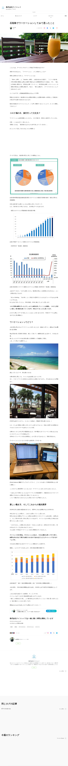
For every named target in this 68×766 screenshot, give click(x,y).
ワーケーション (30, 626)
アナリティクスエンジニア (15, 621)
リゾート (37, 626)
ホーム (2, 15)
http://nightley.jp (9, 9)
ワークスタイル (22, 626)
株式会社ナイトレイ (13, 7)
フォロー (34, 12)
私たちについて (18, 15)
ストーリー (51, 15)
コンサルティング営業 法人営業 (16, 623)
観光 (16, 626)
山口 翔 (14, 27)
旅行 (12, 626)
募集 (66, 15)
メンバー (35, 15)
